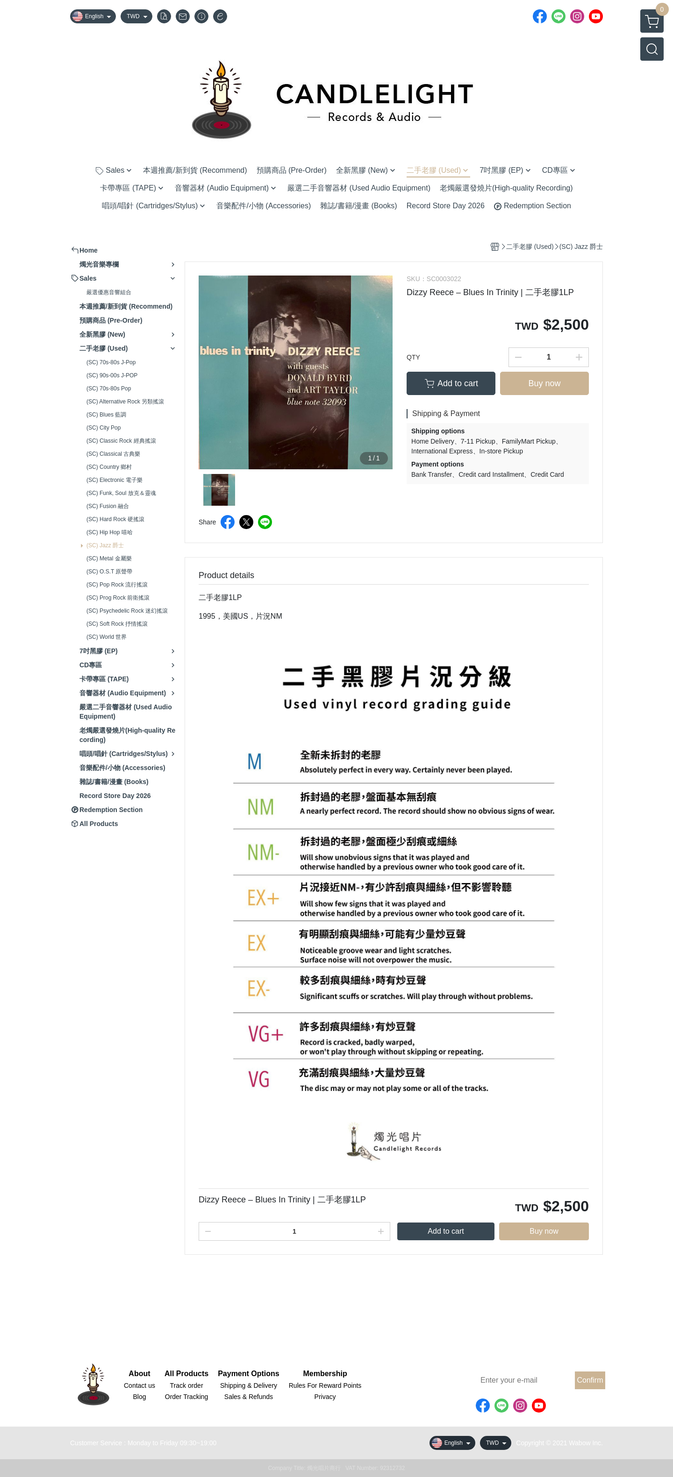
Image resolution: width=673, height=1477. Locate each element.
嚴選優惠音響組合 (108, 292)
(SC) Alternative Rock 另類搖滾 (125, 401)
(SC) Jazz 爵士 (105, 545)
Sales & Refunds (248, 1396)
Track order (186, 1385)
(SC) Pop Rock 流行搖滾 (117, 584)
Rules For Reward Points (325, 1385)
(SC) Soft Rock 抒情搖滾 (117, 624)
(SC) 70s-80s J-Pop (111, 362)
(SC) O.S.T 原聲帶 (109, 571)
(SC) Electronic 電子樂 (114, 480)
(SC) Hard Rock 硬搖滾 (115, 519)
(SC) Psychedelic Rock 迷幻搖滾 (127, 611)
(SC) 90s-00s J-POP (111, 375)
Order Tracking (186, 1396)
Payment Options (248, 1374)
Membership (325, 1374)
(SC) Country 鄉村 (109, 467)
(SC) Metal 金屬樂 (109, 558)
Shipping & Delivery (248, 1385)
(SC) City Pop (103, 427)
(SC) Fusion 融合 (107, 506)
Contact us (139, 1385)
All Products (186, 1374)
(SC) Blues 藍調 (106, 414)
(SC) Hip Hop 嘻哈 (109, 532)
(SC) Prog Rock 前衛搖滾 (118, 597)
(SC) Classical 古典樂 (113, 454)
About (139, 1374)
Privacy (325, 1396)
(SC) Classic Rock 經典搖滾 (121, 441)
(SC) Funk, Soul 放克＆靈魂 (121, 493)
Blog (139, 1396)
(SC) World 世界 (106, 637)
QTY (413, 357)
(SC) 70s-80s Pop (108, 388)
